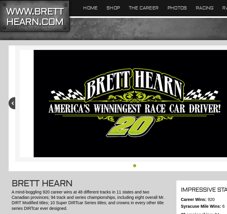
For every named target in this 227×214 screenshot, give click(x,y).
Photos (177, 8)
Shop (113, 8)
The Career (143, 8)
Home (90, 8)
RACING (204, 8)
